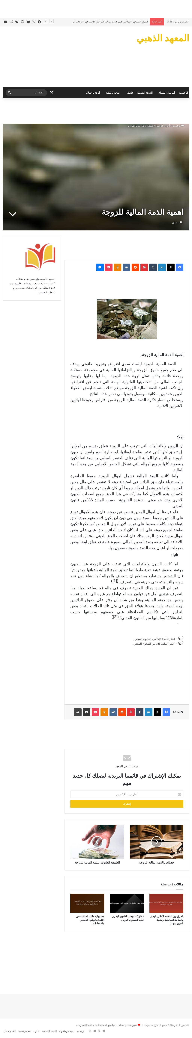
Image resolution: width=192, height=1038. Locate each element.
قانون (130, 92)
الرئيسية (183, 92)
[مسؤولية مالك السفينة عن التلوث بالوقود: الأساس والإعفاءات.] (87, 903)
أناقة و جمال (93, 92)
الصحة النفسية (145, 92)
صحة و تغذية (112, 92)
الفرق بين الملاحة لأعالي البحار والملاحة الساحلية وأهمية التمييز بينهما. (166, 920)
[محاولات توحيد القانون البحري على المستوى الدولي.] (127, 903)
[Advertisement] (96, 8)
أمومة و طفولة (167, 92)
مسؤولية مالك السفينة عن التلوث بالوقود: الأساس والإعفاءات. (90, 920)
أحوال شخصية (163, 125)
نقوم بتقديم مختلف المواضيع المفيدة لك (116, 1025)
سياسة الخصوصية (85, 1025)
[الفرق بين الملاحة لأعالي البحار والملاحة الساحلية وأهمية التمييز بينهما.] (166, 903)
